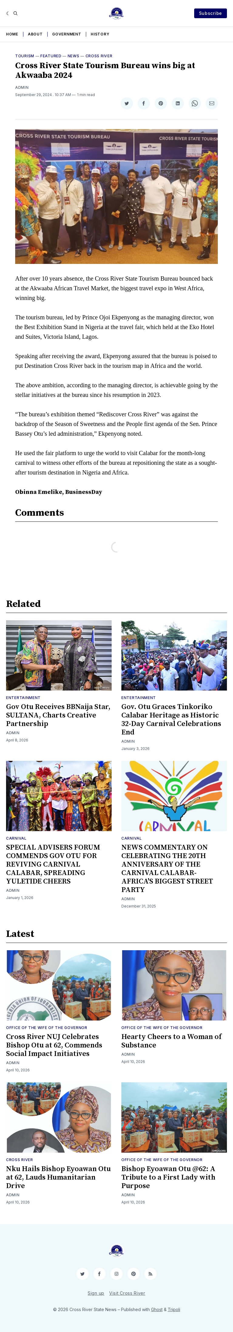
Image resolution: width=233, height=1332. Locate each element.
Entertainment (23, 697)
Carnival (16, 838)
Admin (22, 87)
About (35, 34)
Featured (51, 56)
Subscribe (210, 13)
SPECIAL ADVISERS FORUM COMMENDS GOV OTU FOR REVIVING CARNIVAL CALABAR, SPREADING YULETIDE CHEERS (53, 864)
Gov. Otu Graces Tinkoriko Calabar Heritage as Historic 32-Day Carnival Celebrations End (171, 719)
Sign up (96, 1293)
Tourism (24, 56)
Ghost (157, 1309)
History (100, 34)
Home (12, 34)
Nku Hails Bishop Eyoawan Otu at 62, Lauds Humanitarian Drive (58, 1177)
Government (66, 34)
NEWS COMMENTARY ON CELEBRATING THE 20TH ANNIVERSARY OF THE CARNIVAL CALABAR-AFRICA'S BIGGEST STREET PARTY (167, 868)
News (73, 56)
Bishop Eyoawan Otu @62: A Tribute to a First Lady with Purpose (168, 1177)
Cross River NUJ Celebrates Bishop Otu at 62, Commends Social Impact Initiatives (54, 1045)
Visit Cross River (127, 1293)
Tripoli (174, 1309)
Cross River (99, 56)
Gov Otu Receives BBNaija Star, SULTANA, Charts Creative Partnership (58, 715)
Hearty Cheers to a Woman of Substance (171, 1041)
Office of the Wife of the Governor (46, 1027)
